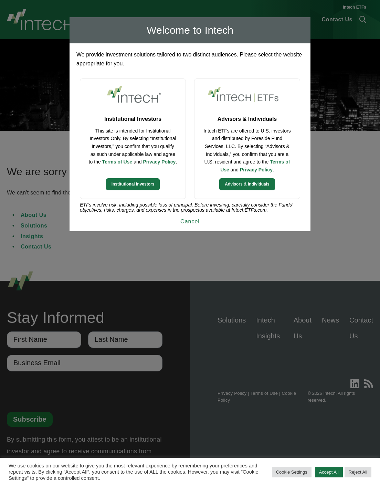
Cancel (190, 221)
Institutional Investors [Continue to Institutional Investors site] (133, 184)
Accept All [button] (329, 472)
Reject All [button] (358, 472)
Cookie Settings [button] (291, 472)
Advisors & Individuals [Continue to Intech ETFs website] (247, 184)
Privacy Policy (159, 162)
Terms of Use (117, 162)
